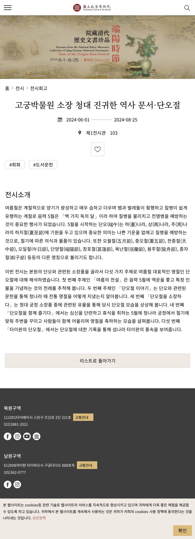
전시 (19, 88)
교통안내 (81, 417)
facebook (7, 436)
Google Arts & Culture (36, 436)
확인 (182, 530)
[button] (174, 7)
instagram (17, 436)
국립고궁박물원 (91, 7)
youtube (27, 436)
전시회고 (38, 88)
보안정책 (39, 517)
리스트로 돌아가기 (98, 360)
